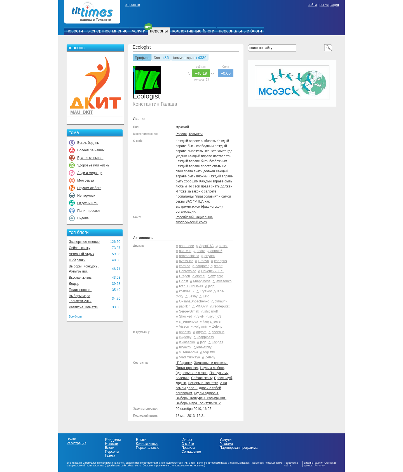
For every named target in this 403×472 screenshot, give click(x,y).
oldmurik (220, 301)
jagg (211, 286)
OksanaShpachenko (194, 301)
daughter (201, 266)
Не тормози (86, 196)
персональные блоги (240, 31)
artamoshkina (189, 256)
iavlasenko (223, 281)
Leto (206, 296)
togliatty (209, 352)
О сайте (187, 444)
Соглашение (191, 452)
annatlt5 (216, 251)
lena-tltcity (204, 347)
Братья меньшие (90, 158)
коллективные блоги (193, 31)
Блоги (109, 448)
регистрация (329, 5)
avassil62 (186, 261)
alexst (223, 246)
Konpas (217, 342)
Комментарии (184, 58)
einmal (200, 276)
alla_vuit (185, 251)
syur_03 (215, 316)
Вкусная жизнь (80, 278)
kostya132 (187, 291)
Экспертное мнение (84, 242)
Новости (111, 444)
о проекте (132, 5)
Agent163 (206, 246)
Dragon (184, 276)
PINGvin (202, 306)
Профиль (142, 58)
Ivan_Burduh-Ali (191, 286)
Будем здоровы (206, 393)
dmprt (218, 266)
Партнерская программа (238, 448)
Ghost (183, 281)
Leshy (193, 296)
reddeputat (221, 306)
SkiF (200, 316)
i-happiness (201, 281)
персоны (159, 31)
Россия (181, 134)
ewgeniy (216, 276)
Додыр (74, 284)
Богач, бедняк (88, 143)
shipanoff (211, 311)
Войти (71, 439)
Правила (188, 448)
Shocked (185, 316)
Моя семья (85, 180)
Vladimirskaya (189, 357)
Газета (110, 455)
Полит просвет (88, 211)
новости (74, 31)
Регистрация (76, 443)
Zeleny (217, 326)
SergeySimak (189, 311)
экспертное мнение (107, 31)
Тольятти (196, 134)
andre (200, 251)
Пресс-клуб (223, 378)
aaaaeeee (186, 246)
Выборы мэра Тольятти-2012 (198, 403)
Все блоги (75, 316)
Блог (157, 58)
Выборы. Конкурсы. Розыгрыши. (201, 398)
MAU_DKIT (81, 112)
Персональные (147, 448)
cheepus (220, 261)
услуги (139, 31)
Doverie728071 (212, 271)
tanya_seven (212, 321)
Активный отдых (81, 254)
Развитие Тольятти (83, 307)
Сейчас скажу (79, 248)
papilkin (185, 306)
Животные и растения (211, 363)
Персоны (112, 452)
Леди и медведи (89, 173)
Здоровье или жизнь (93, 165)
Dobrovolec (187, 271)
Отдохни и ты (87, 203)
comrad (184, 266)
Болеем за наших (90, 150)
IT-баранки (77, 260)
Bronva (203, 261)
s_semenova (188, 321)
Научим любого (89, 188)
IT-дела (83, 218)
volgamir (200, 326)
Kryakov (206, 291)
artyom (209, 256)
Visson (184, 326)
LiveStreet (319, 465)
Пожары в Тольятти (203, 383)
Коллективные (147, 444)
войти (312, 5)
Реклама (226, 444)
